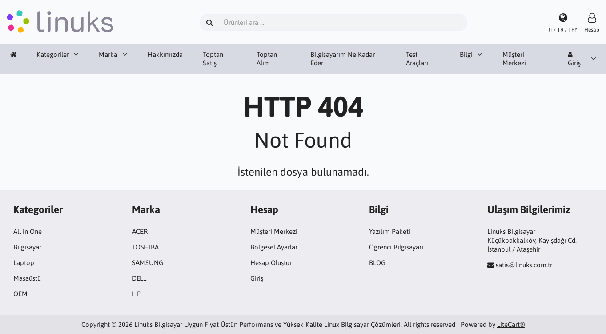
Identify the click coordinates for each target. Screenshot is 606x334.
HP (136, 294)
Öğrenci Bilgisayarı (396, 247)
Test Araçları (417, 59)
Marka (108, 54)
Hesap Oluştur (271, 262)
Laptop (23, 262)
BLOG (377, 262)
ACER (140, 231)
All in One (27, 231)
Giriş (574, 59)
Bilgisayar (27, 247)
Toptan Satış (213, 59)
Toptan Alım (267, 59)
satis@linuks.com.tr (524, 265)
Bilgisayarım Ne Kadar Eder (342, 59)
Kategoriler (52, 54)
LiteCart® (511, 324)
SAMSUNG (147, 262)
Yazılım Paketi (389, 231)
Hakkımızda (165, 54)
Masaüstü (27, 278)
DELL (139, 278)
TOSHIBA (145, 247)
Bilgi (466, 54)
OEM (20, 294)
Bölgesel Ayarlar (273, 247)
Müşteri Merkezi (514, 59)
